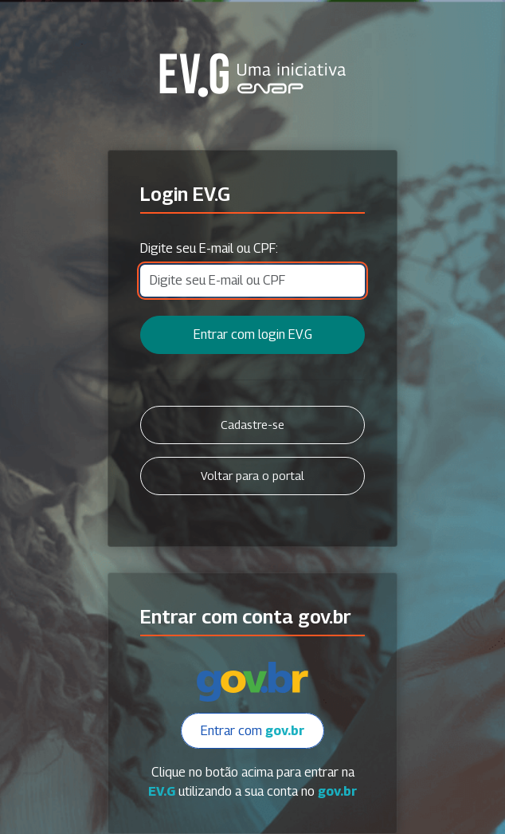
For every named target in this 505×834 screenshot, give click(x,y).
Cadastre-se (252, 424)
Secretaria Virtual (252, 75)
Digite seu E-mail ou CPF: (209, 248)
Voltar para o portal (252, 475)
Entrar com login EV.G (253, 334)
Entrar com (252, 730)
